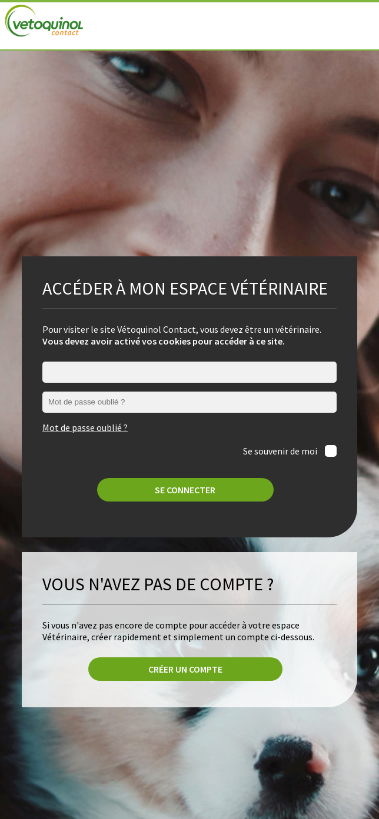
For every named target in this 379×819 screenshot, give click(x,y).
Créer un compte (185, 669)
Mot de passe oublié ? (85, 427)
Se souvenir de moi (281, 451)
